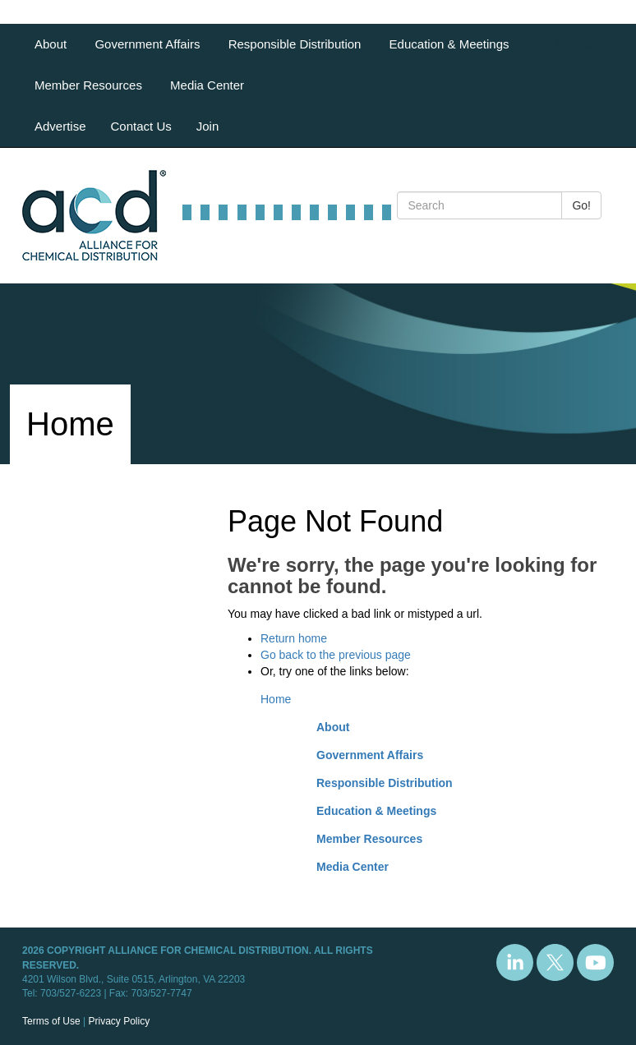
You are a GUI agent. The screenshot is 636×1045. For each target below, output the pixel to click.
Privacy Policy (119, 1021)
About (332, 727)
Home (275, 699)
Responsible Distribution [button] (296, 44)
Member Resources (369, 838)
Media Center (207, 85)
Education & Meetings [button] (451, 44)
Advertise (60, 126)
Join (207, 126)
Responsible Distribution (384, 783)
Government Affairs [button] (148, 44)
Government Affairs (369, 755)
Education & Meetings (376, 810)
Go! (581, 205)
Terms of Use (51, 1021)
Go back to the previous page (335, 654)
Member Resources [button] (90, 85)
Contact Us (141, 126)
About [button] (52, 44)
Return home (293, 638)
